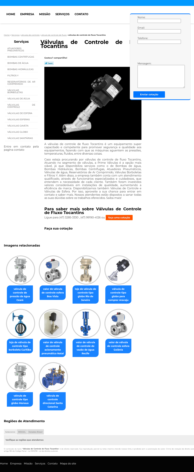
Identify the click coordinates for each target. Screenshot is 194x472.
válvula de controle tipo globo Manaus (20, 393)
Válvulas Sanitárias (20, 138)
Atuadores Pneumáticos (16, 49)
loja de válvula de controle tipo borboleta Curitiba (20, 342)
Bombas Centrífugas (21, 56)
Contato (81, 14)
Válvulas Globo (17, 132)
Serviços (62, 14)
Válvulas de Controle (21, 105)
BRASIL (22, 424)
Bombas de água (18, 63)
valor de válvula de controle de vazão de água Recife (88, 342)
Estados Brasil (35, 424)
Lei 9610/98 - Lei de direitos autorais (43, 444)
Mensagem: (141, 75)
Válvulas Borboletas (15, 91)
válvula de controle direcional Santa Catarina (54, 395)
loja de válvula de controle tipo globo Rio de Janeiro (89, 292)
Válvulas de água (19, 98)
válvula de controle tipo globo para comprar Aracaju (123, 292)
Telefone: (141, 40)
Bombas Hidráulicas (20, 69)
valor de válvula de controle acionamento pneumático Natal (54, 344)
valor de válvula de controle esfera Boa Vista (55, 292)
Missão (44, 14)
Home (10, 14)
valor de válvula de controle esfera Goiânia (123, 342)
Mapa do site (68, 456)
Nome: (141, 19)
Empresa (27, 14)
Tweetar (49, 63)
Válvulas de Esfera (20, 113)
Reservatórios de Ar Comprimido (21, 82)
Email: (141, 29)
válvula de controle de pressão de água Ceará (21, 292)
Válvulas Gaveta (18, 125)
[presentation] (158, 53)
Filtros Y (13, 75)
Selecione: (10, 424)
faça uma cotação (119, 217)
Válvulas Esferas (18, 119)
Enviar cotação (149, 94)
